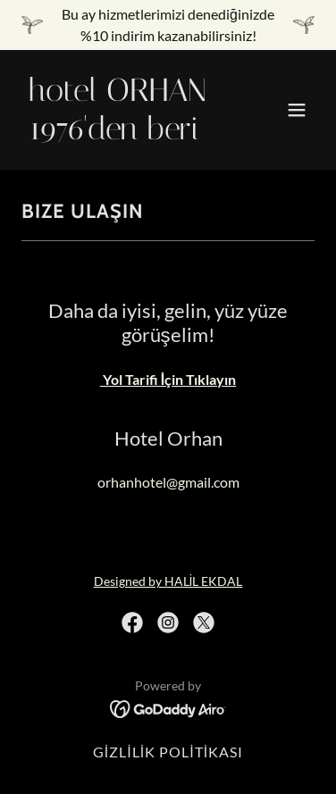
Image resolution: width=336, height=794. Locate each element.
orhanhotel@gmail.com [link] (168, 481)
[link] (124, 133)
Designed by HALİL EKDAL (168, 581)
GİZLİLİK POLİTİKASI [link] (168, 751)
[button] (297, 110)
